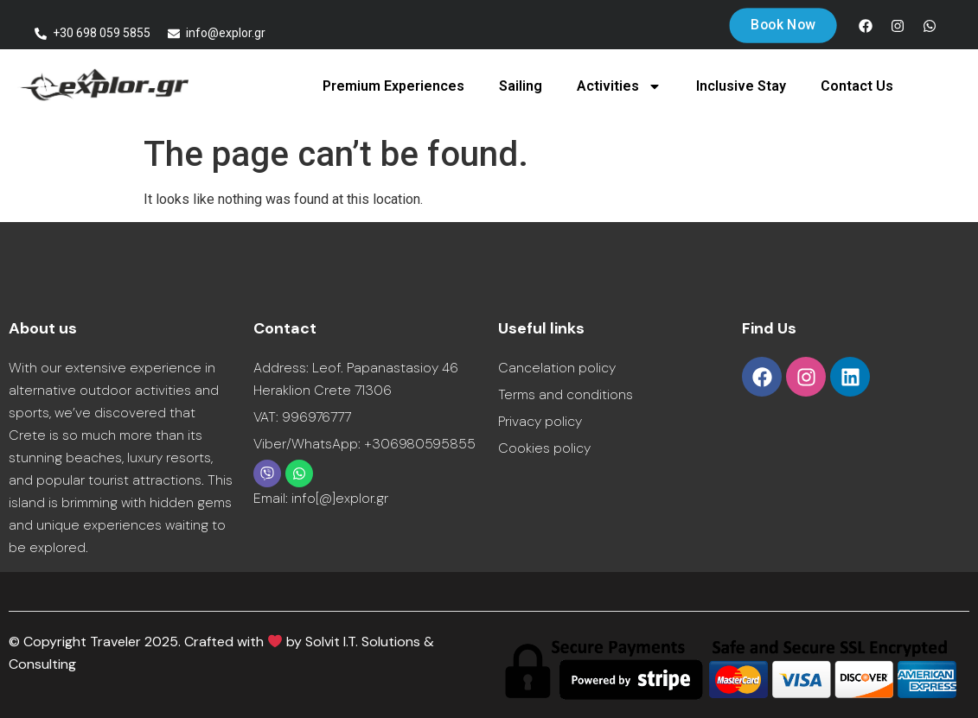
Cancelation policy (557, 368)
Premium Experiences (393, 86)
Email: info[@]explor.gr (320, 498)
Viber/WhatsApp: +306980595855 (364, 444)
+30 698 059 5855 (101, 33)
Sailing (520, 86)
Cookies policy (544, 448)
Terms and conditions (565, 394)
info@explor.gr (225, 33)
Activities (619, 86)
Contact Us (857, 86)
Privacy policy (540, 421)
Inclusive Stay (741, 86)
